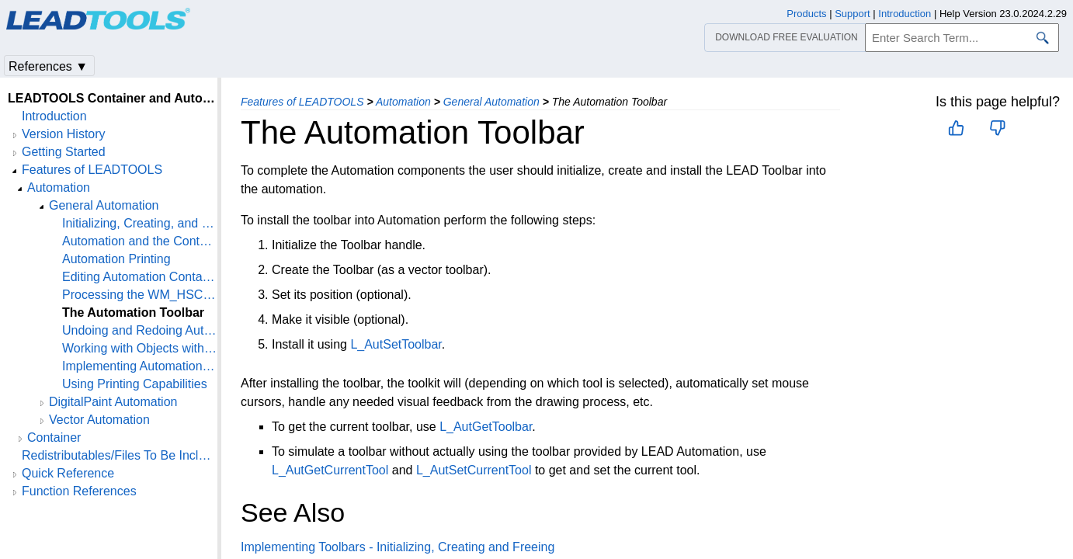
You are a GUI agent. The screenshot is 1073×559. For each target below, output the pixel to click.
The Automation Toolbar (133, 312)
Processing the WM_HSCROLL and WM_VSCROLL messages (139, 294)
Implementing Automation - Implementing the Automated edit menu (139, 366)
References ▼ (48, 66)
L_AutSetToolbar (395, 344)
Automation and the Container (139, 241)
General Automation (491, 101)
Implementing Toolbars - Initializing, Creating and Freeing (397, 547)
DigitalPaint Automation (113, 401)
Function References (79, 491)
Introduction (54, 116)
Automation (403, 101)
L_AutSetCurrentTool (474, 470)
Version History (64, 134)
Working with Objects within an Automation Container (139, 348)
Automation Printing (116, 259)
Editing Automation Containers (139, 276)
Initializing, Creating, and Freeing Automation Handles (139, 223)
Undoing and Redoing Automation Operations (139, 330)
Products (806, 13)
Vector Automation (99, 419)
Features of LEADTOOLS (302, 101)
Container (54, 437)
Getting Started (64, 151)
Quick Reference (68, 473)
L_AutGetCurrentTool (330, 470)
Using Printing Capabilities (134, 384)
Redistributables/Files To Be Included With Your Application (119, 455)
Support (852, 13)
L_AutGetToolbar (485, 426)
